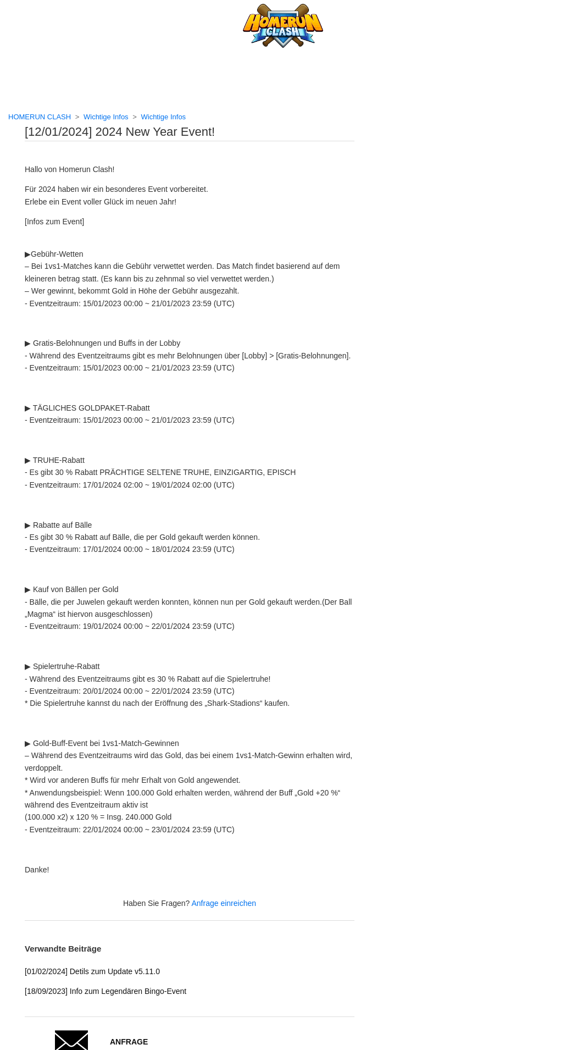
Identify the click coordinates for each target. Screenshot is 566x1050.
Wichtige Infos (106, 117)
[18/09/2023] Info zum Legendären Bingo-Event (105, 991)
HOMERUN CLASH (39, 117)
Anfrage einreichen (224, 903)
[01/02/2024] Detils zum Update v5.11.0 (92, 971)
